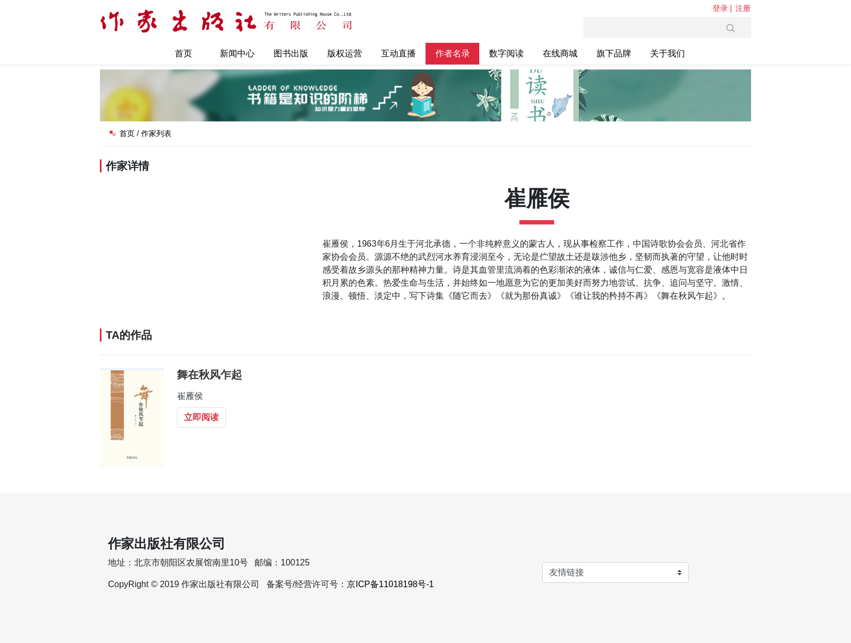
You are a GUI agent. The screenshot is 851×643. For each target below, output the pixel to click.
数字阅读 (506, 53)
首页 (183, 53)
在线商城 (560, 53)
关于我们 (667, 53)
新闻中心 (237, 53)
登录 (720, 8)
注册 (743, 8)
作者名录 (452, 53)
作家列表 (156, 133)
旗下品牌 (613, 53)
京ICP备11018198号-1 (390, 584)
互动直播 (398, 53)
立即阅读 (201, 417)
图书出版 (291, 53)
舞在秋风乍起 (209, 375)
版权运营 (344, 53)
